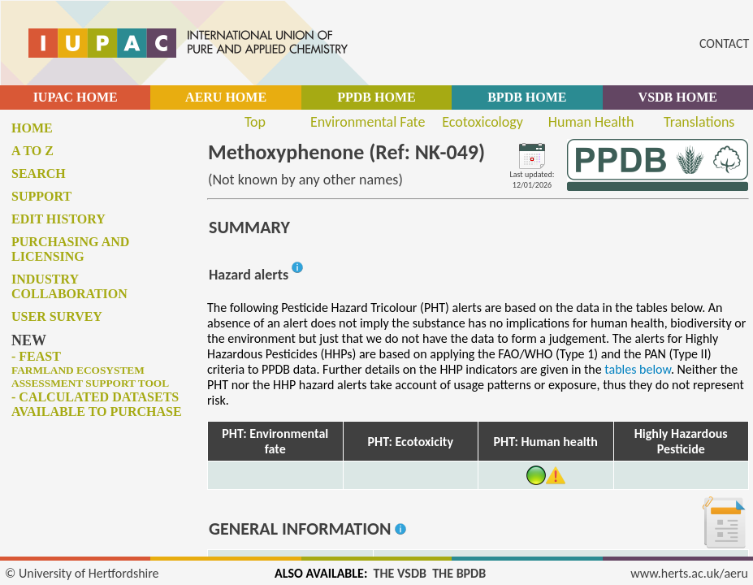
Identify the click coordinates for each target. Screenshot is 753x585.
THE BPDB (459, 573)
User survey (56, 316)
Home (32, 128)
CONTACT (724, 43)
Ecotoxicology (482, 122)
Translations (699, 122)
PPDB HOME (376, 97)
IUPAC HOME (75, 97)
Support (41, 196)
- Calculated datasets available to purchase (96, 404)
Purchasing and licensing (70, 249)
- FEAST (90, 369)
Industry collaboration (69, 286)
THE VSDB (400, 573)
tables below (637, 369)
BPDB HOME (526, 97)
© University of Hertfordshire (82, 573)
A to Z (32, 151)
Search (38, 173)
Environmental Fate (367, 122)
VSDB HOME (677, 97)
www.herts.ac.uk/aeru (689, 573)
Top (255, 122)
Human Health (591, 122)
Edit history (58, 219)
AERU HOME (225, 97)
